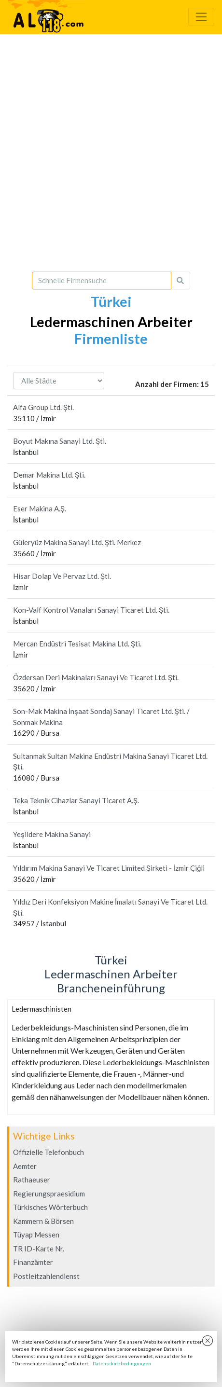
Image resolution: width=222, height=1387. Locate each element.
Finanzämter (33, 1262)
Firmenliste (111, 338)
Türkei (111, 301)
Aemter (25, 1166)
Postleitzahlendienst (46, 1276)
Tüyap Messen (36, 1234)
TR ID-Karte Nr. (38, 1248)
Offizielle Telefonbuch (48, 1152)
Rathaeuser (31, 1179)
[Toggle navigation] (201, 17)
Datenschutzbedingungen (122, 1363)
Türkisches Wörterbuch (50, 1207)
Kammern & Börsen (43, 1221)
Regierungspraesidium (49, 1193)
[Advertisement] (111, 153)
